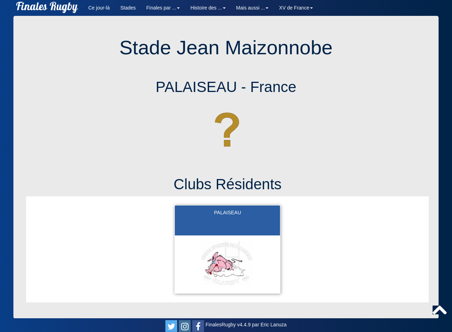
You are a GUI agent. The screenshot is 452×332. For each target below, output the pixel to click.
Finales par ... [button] (163, 8)
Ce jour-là (99, 8)
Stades (128, 8)
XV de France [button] (296, 8)
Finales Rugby (47, 8)
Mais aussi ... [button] (252, 8)
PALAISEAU (227, 212)
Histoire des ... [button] (207, 8)
